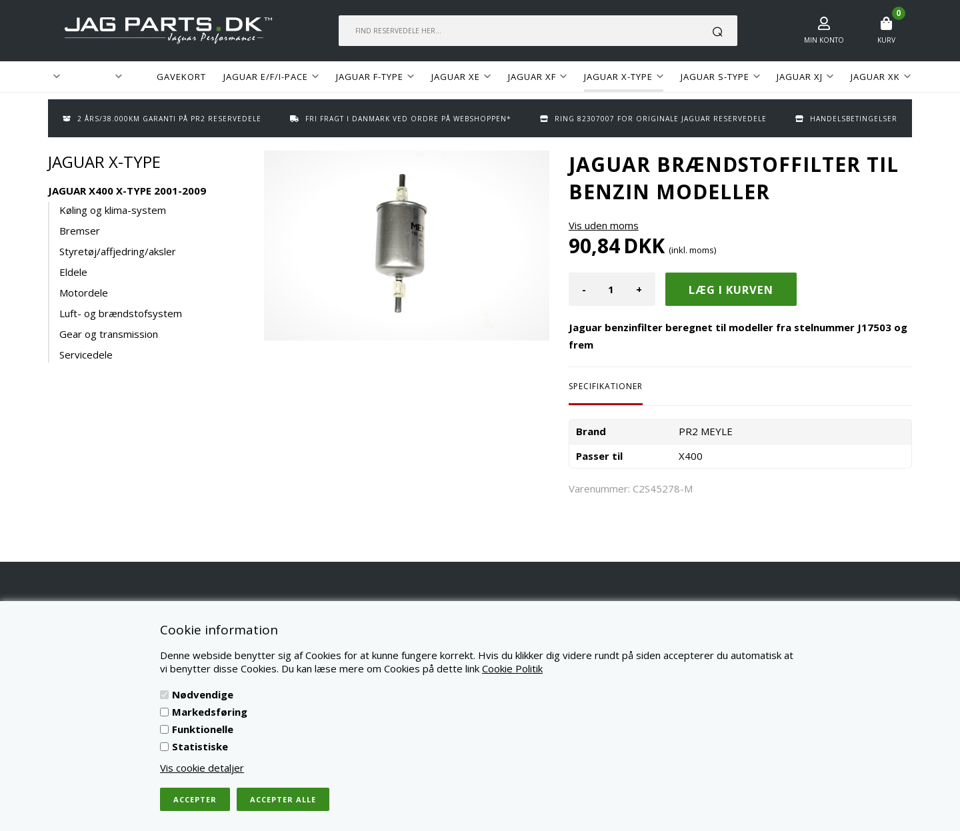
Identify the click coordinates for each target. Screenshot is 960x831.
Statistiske (200, 746)
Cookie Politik (512, 668)
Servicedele (86, 354)
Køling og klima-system (112, 210)
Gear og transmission (108, 334)
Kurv (886, 40)
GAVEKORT (181, 77)
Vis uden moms (604, 225)
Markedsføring (209, 711)
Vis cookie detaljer (202, 767)
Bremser (79, 230)
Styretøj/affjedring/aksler (117, 251)
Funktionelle (202, 729)
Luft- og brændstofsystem (120, 313)
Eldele (73, 272)
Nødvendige (202, 694)
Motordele (83, 292)
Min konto (824, 40)
